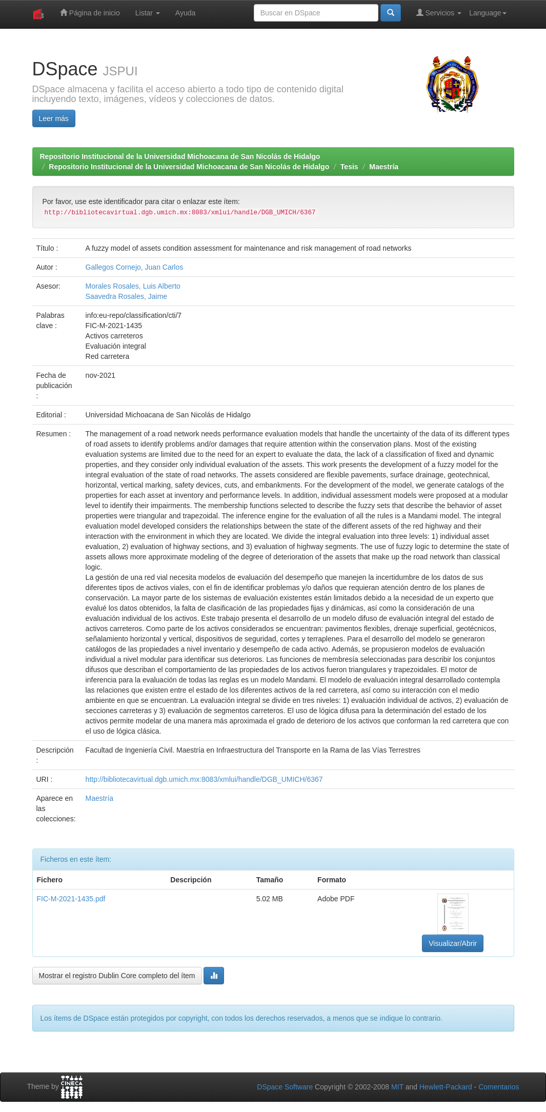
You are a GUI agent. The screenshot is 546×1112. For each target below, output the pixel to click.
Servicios (439, 12)
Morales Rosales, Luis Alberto (133, 286)
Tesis (349, 167)
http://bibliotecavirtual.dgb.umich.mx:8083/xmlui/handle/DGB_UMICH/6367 (204, 779)
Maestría (383, 167)
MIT (397, 1087)
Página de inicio (90, 12)
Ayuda (185, 13)
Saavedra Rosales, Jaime (127, 296)
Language (487, 13)
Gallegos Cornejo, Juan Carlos (135, 267)
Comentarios (498, 1087)
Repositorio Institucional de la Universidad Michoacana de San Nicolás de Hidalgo (180, 156)
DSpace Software (285, 1087)
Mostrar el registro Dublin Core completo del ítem (117, 976)
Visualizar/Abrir (453, 943)
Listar (147, 13)
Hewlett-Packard (445, 1087)
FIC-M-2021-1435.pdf (71, 899)
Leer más (54, 118)
